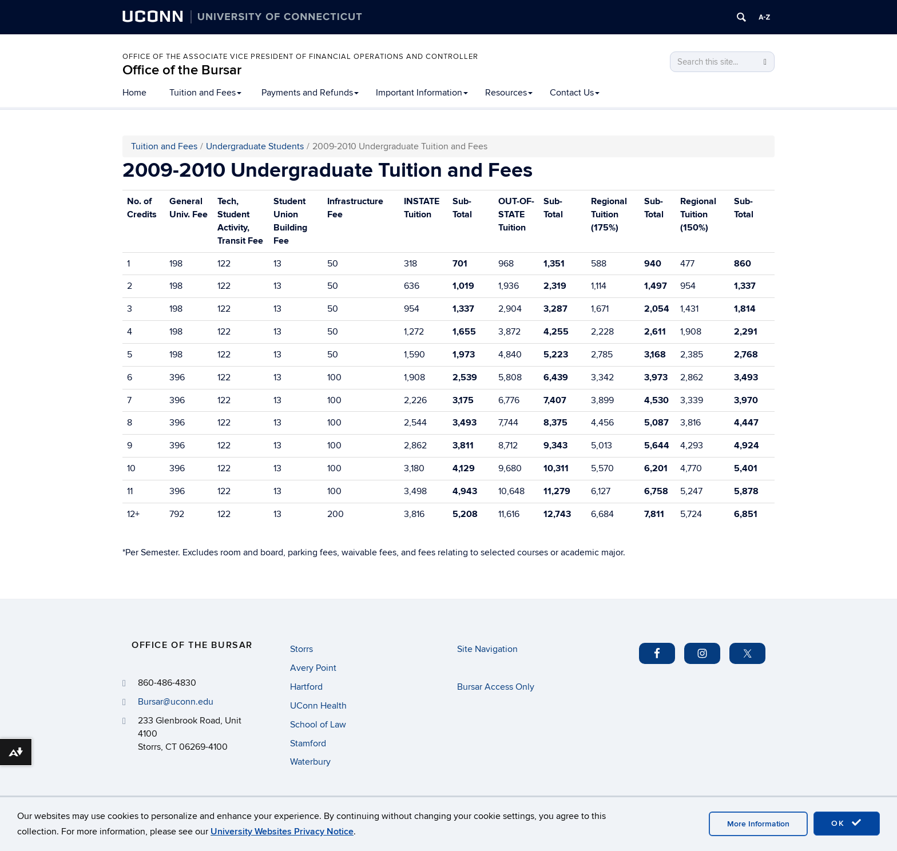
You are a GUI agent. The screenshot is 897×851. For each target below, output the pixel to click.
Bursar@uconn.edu (175, 701)
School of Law (318, 724)
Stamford (308, 743)
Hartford (306, 687)
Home (134, 92)
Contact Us (575, 92)
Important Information (422, 92)
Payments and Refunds (310, 92)
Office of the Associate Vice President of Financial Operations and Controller (300, 56)
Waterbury (310, 762)
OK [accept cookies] (846, 823)
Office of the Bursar (181, 70)
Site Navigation (487, 649)
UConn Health (318, 705)
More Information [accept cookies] (758, 824)
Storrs (301, 649)
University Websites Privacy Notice (282, 831)
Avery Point (313, 668)
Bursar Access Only (495, 687)
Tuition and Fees (205, 92)
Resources (509, 92)
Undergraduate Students (255, 146)
